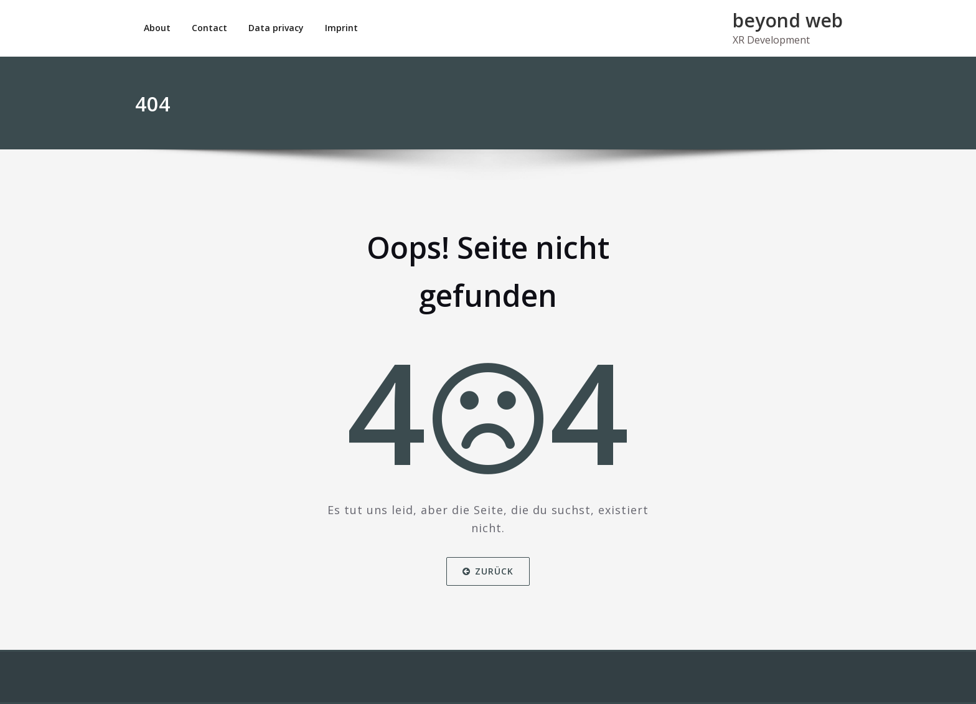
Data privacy (276, 28)
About (157, 28)
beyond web (788, 20)
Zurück (488, 571)
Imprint (341, 28)
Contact (209, 28)
